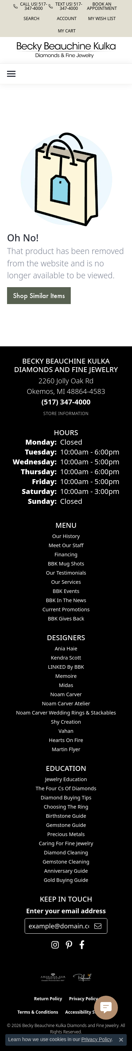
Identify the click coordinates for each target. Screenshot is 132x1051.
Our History (66, 536)
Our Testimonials (66, 572)
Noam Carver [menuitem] (66, 694)
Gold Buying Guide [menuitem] (66, 880)
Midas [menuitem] (66, 685)
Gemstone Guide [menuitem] (66, 825)
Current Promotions (65, 609)
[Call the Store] (66, 402)
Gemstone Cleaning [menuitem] (66, 861)
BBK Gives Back (66, 618)
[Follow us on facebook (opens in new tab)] (80, 945)
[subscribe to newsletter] (98, 926)
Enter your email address (66, 911)
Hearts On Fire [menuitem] (66, 740)
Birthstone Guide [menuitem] (66, 815)
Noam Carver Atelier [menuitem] (66, 703)
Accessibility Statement (89, 1012)
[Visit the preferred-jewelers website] (82, 977)
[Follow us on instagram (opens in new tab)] (53, 945)
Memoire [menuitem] (66, 676)
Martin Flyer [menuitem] (66, 749)
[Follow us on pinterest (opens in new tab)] (67, 945)
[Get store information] (66, 413)
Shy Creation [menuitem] (66, 721)
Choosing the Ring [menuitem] (66, 806)
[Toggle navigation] (11, 74)
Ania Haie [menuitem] (66, 648)
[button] (30, 18)
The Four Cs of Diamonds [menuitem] (66, 788)
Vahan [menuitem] (65, 731)
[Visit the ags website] (53, 977)
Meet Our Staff (66, 545)
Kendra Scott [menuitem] (66, 657)
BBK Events (66, 591)
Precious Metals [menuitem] (65, 834)
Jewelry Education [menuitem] (66, 779)
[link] (31, 6)
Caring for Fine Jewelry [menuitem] (66, 843)
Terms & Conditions (37, 1012)
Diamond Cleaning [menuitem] (66, 852)
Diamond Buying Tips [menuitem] (65, 797)
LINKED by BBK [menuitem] (66, 666)
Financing (66, 554)
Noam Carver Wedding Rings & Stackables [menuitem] (66, 712)
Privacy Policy (83, 999)
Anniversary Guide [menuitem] (66, 870)
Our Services (66, 582)
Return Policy (48, 999)
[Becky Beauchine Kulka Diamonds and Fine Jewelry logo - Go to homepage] (66, 50)
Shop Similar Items (39, 295)
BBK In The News (66, 600)
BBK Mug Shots (66, 563)
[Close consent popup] (121, 1040)
